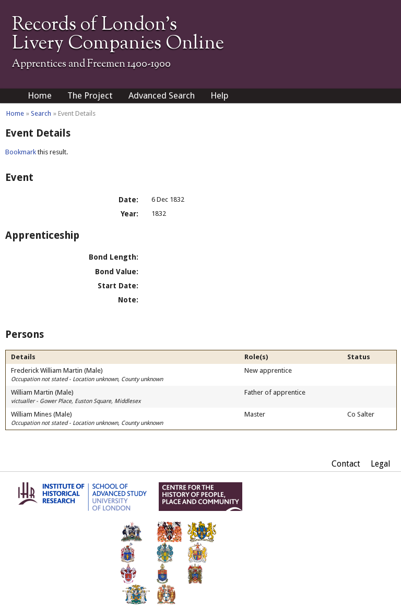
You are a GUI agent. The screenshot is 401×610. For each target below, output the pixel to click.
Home (40, 95)
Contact (346, 464)
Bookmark (20, 152)
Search (41, 113)
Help (219, 95)
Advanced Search (161, 95)
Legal (381, 464)
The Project (90, 95)
